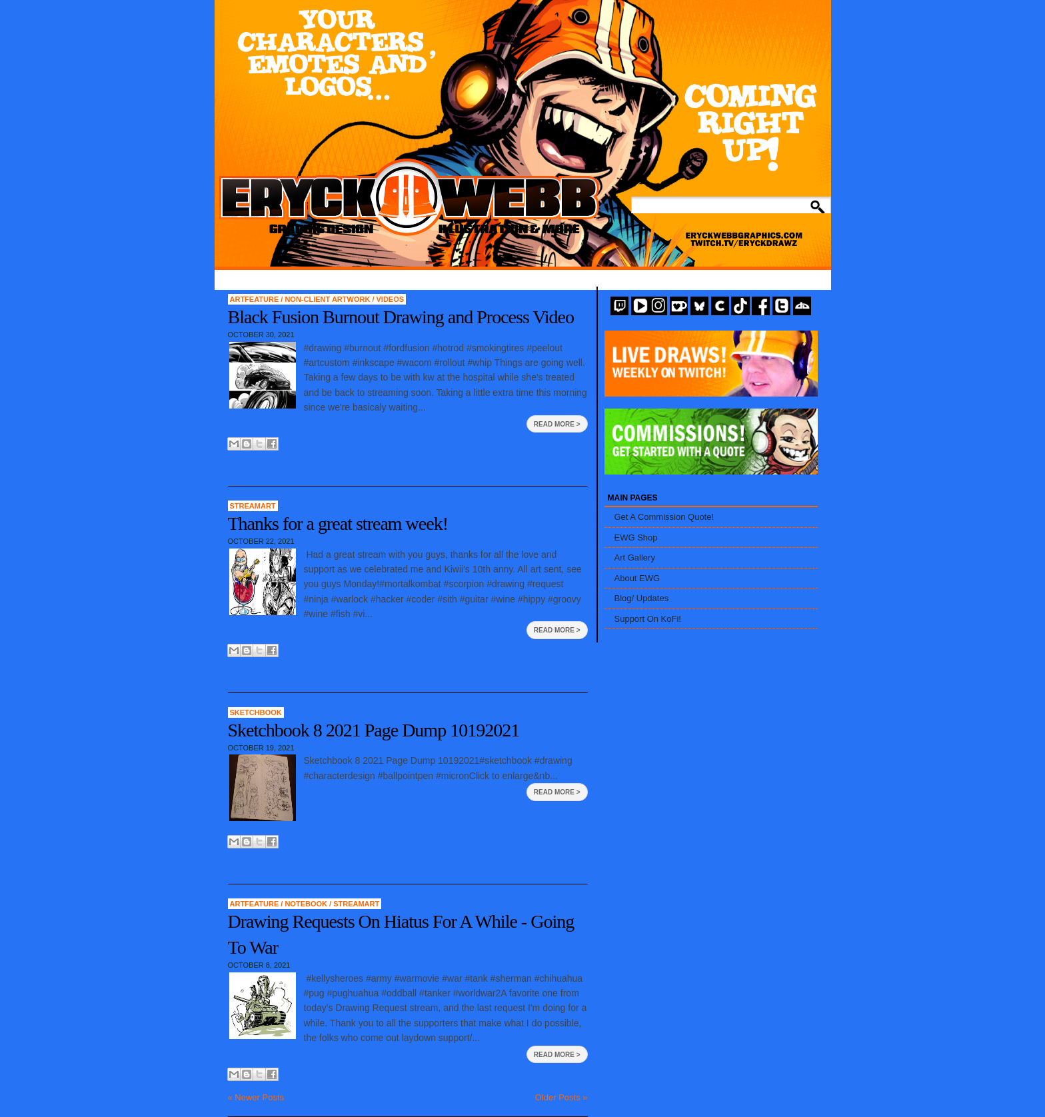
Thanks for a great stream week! (338, 523)
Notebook (307, 904)
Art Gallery (634, 557)
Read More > (557, 424)
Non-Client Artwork (328, 299)
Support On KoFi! (647, 619)
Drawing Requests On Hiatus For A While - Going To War (401, 934)
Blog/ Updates (641, 598)
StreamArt (253, 506)
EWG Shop (636, 538)
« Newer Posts (256, 1097)
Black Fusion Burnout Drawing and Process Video (401, 317)
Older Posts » (561, 1097)
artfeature (255, 299)
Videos (391, 299)
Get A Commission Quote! (664, 517)
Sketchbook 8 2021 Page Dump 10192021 (374, 730)
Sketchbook (256, 712)
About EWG (637, 578)
